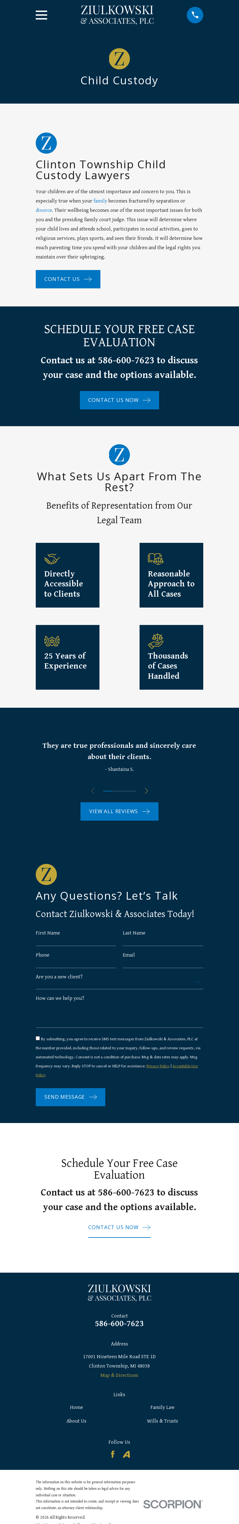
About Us (76, 1423)
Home (76, 1410)
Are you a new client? (59, 977)
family (100, 201)
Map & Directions (119, 1378)
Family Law (162, 1410)
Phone (42, 955)
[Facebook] (112, 1456)
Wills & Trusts (162, 1423)
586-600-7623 (119, 1326)
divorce (44, 210)
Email (129, 955)
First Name (48, 933)
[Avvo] (126, 1456)
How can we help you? (60, 999)
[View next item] (147, 791)
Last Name (134, 933)
